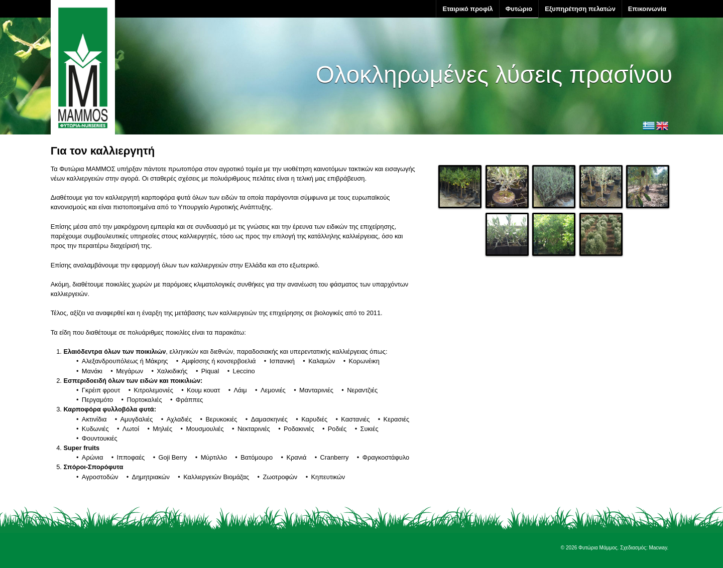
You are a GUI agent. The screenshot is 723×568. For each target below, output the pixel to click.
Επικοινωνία (647, 9)
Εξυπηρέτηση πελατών (580, 9)
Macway (658, 547)
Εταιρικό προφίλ (467, 9)
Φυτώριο (519, 9)
